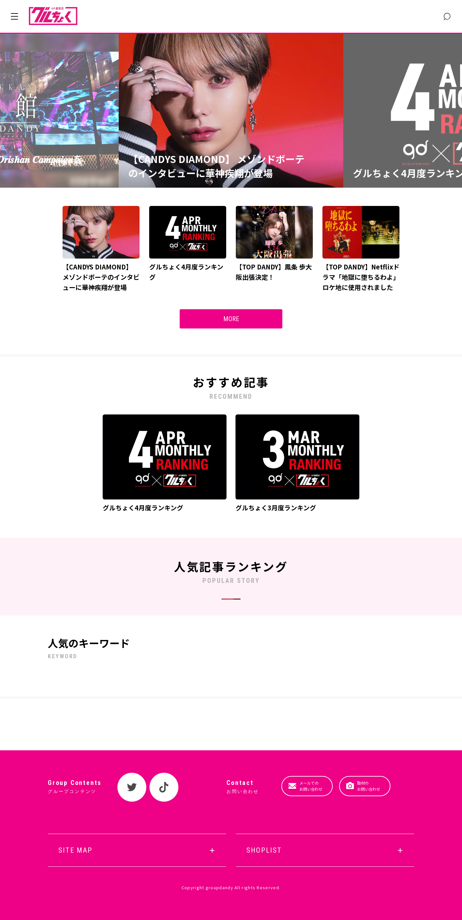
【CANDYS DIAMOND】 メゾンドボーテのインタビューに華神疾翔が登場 (216, 166)
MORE (231, 319)
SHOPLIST (264, 850)
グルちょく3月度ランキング (275, 507)
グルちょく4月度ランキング (143, 507)
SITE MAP (75, 850)
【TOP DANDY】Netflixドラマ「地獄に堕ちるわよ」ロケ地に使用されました (360, 277)
